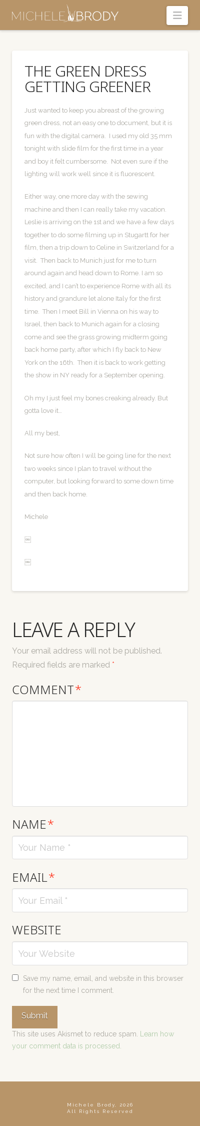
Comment (47, 689)
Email (33, 877)
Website (37, 929)
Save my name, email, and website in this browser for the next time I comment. (103, 984)
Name (33, 824)
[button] (177, 15)
